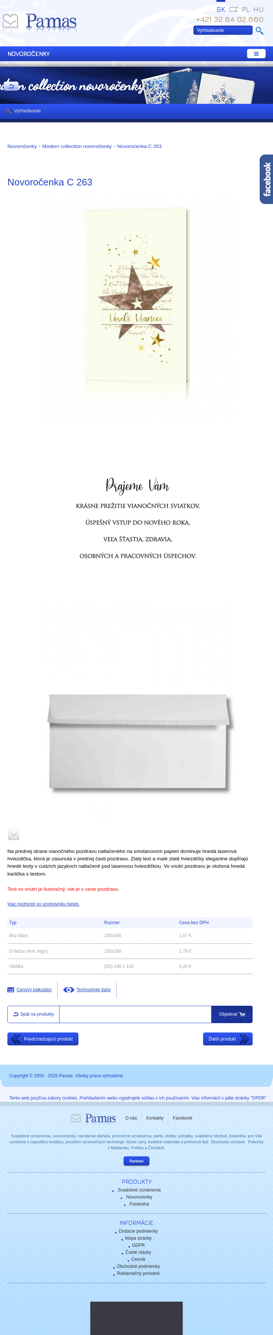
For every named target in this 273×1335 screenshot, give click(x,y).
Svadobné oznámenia (139, 1190)
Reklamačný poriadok (138, 1273)
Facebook (182, 1118)
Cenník (138, 1259)
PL (246, 9)
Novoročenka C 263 (139, 146)
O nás (131, 1118)
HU (258, 9)
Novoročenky (22, 146)
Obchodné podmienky (138, 1266)
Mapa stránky (138, 1238)
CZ (233, 9)
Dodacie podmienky (138, 1231)
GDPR (138, 1245)
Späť (11, 87)
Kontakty (155, 1118)
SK (220, 9)
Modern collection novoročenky (76, 146)
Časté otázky (138, 1252)
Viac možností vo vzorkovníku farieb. (43, 904)
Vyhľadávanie (27, 110)
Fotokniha (139, 1204)
